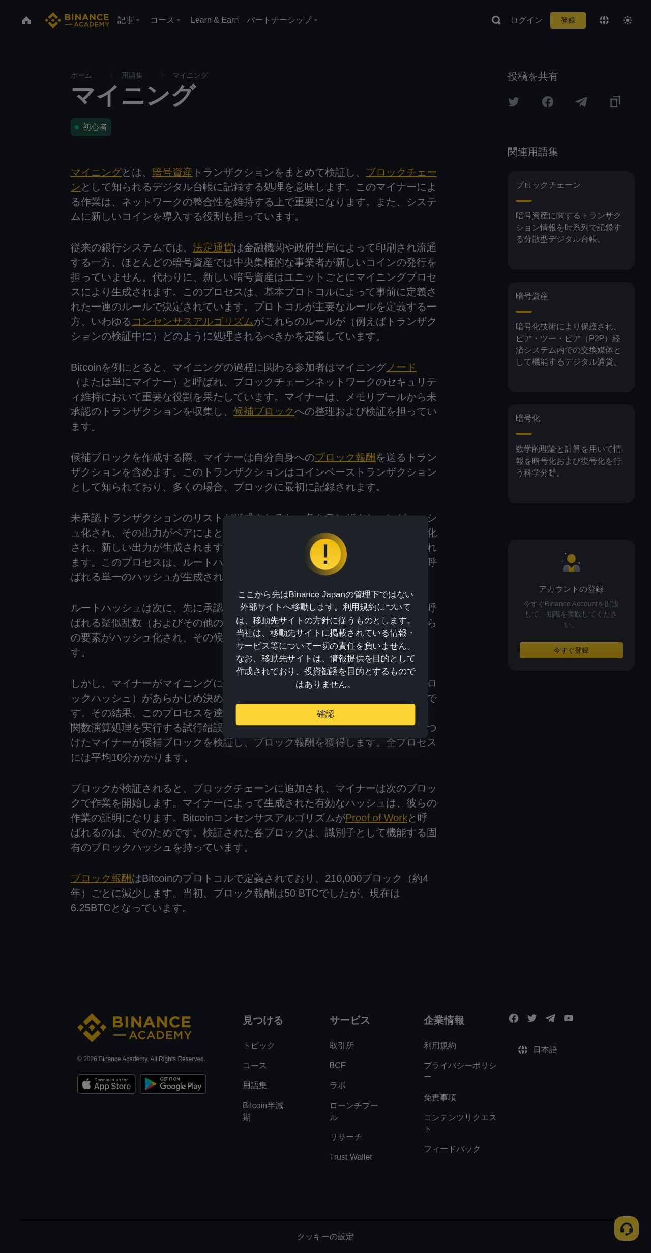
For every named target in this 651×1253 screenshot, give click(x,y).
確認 (325, 710)
